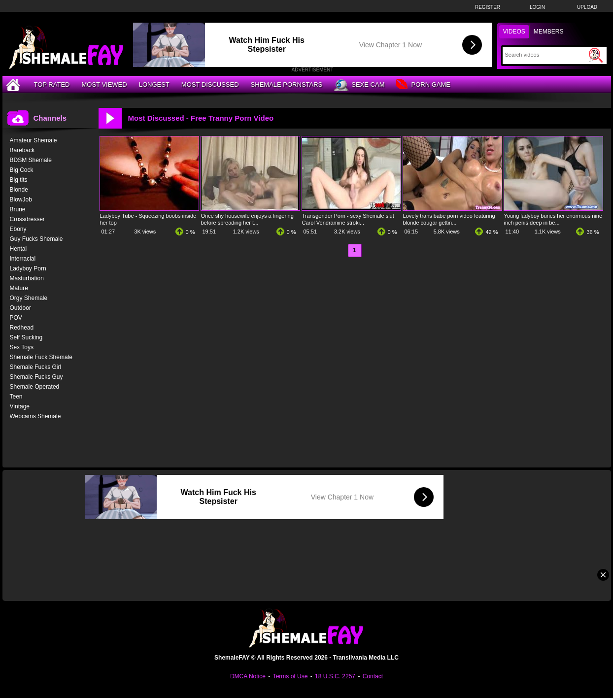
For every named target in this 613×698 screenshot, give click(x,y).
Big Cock (22, 169)
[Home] (14, 84)
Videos (514, 31)
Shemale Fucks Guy (36, 376)
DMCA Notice (248, 676)
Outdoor (20, 307)
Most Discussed (210, 84)
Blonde (19, 189)
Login (537, 7)
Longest (154, 84)
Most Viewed (104, 84)
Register (487, 7)
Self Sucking (26, 337)
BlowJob (21, 199)
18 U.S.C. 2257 (335, 676)
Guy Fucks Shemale (36, 238)
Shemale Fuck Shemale (41, 357)
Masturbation (27, 278)
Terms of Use (290, 676)
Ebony (18, 229)
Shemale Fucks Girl (36, 367)
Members (549, 31)
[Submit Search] (596, 55)
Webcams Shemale (35, 416)
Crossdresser (27, 219)
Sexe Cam (359, 85)
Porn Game (423, 85)
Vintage (20, 406)
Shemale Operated (35, 386)
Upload (587, 7)
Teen (16, 396)
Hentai (18, 248)
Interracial (23, 258)
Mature (19, 288)
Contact (373, 676)
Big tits (19, 179)
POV (16, 317)
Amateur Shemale (33, 140)
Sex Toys (22, 347)
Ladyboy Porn (28, 268)
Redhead (22, 327)
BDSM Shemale (31, 160)
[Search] (546, 54)
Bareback (22, 150)
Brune (18, 209)
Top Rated (52, 84)
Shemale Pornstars (287, 84)
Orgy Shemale (29, 298)
